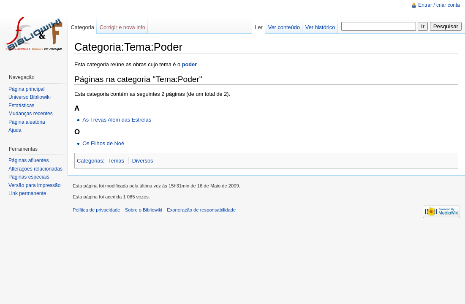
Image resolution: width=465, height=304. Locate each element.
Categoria (82, 27)
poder (189, 64)
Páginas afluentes (28, 160)
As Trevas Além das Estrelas (116, 120)
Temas (116, 160)
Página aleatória (26, 122)
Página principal (26, 89)
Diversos (142, 160)
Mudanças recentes (30, 114)
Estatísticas (21, 106)
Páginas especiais (28, 177)
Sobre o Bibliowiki (143, 209)
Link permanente (27, 193)
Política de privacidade (96, 209)
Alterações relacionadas (35, 169)
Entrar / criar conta (439, 5)
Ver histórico (320, 27)
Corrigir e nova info (122, 27)
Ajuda (15, 130)
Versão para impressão (34, 185)
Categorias (90, 160)
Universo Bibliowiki (29, 97)
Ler (259, 27)
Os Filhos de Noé (103, 143)
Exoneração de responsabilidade (201, 209)
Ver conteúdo (284, 27)
